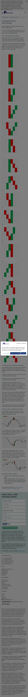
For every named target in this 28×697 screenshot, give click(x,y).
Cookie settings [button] (6, 353)
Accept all (24, 353)
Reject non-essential (15, 353)
